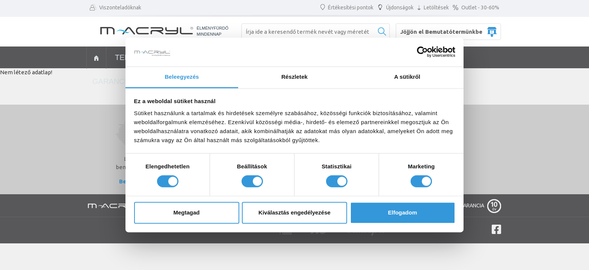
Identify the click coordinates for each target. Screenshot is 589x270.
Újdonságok (395, 7)
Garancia (111, 81)
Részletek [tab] (294, 77)
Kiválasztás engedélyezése (294, 212)
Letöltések (433, 7)
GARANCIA (480, 202)
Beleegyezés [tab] (182, 77)
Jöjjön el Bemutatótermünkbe (441, 31)
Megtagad (186, 212)
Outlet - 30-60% (476, 7)
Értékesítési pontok (346, 7)
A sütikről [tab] (407, 77)
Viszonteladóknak (115, 7)
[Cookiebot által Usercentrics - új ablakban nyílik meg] (422, 52)
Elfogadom (402, 212)
